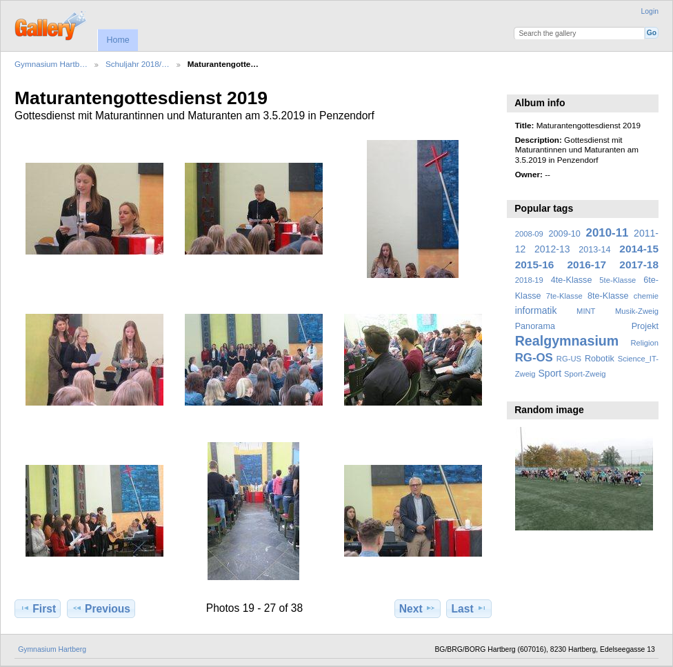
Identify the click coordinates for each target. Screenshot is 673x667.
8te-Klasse (608, 296)
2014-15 (639, 249)
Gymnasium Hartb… (51, 63)
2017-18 (639, 264)
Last (469, 608)
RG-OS (534, 357)
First (37, 608)
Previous (101, 608)
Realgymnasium (567, 340)
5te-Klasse (617, 280)
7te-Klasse (564, 296)
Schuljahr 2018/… (138, 63)
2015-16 (534, 264)
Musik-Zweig (637, 311)
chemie (646, 296)
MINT (585, 311)
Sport (550, 373)
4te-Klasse (571, 280)
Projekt (645, 326)
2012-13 (552, 249)
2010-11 (607, 232)
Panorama (535, 326)
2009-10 (565, 234)
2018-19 (529, 280)
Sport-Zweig (584, 374)
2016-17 (587, 264)
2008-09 (529, 234)
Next (417, 608)
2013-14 (594, 250)
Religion (644, 343)
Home (117, 40)
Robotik (599, 359)
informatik (536, 310)
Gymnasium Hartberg (52, 649)
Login (650, 11)
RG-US (568, 359)
